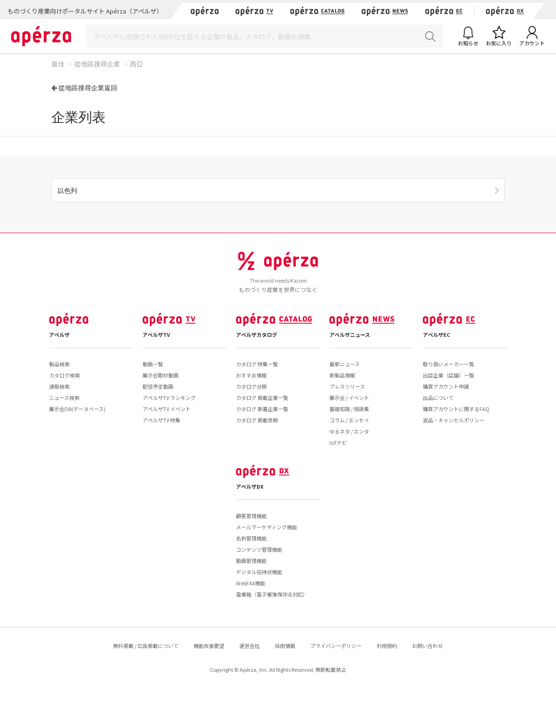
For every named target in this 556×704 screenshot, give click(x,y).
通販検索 (59, 386)
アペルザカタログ (256, 334)
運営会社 (249, 645)
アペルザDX (250, 486)
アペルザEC (436, 334)
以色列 (67, 190)
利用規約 (387, 645)
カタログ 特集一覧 (257, 364)
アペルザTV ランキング (169, 397)
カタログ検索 (64, 375)
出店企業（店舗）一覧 (448, 375)
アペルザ (59, 334)
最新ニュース (344, 364)
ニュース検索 (64, 397)
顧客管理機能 (251, 515)
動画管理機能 (251, 560)
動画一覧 (153, 364)
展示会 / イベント (349, 397)
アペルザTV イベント (167, 408)
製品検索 (59, 364)
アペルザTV (156, 334)
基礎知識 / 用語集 (349, 408)
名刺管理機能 (251, 538)
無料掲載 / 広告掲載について (145, 645)
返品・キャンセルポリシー (454, 420)
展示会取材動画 (160, 375)
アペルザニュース (349, 334)
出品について (438, 397)
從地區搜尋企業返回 (87, 88)
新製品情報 (342, 375)
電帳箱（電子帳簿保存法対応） (272, 594)
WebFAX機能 (250, 583)
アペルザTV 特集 (161, 420)
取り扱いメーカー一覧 (448, 364)
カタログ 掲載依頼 (257, 420)
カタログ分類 (251, 386)
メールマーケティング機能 (266, 527)
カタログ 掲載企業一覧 (262, 397)
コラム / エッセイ (349, 420)
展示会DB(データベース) (77, 408)
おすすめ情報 (251, 375)
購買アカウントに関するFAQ (456, 408)
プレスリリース (347, 386)
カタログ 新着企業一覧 (262, 408)
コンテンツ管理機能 (259, 549)
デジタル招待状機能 (259, 572)
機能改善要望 (208, 645)
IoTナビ (338, 442)
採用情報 (285, 645)
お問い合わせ (427, 645)
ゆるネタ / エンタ (349, 431)
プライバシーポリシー (336, 645)
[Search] (264, 36)
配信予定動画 (158, 386)
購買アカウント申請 (446, 386)
